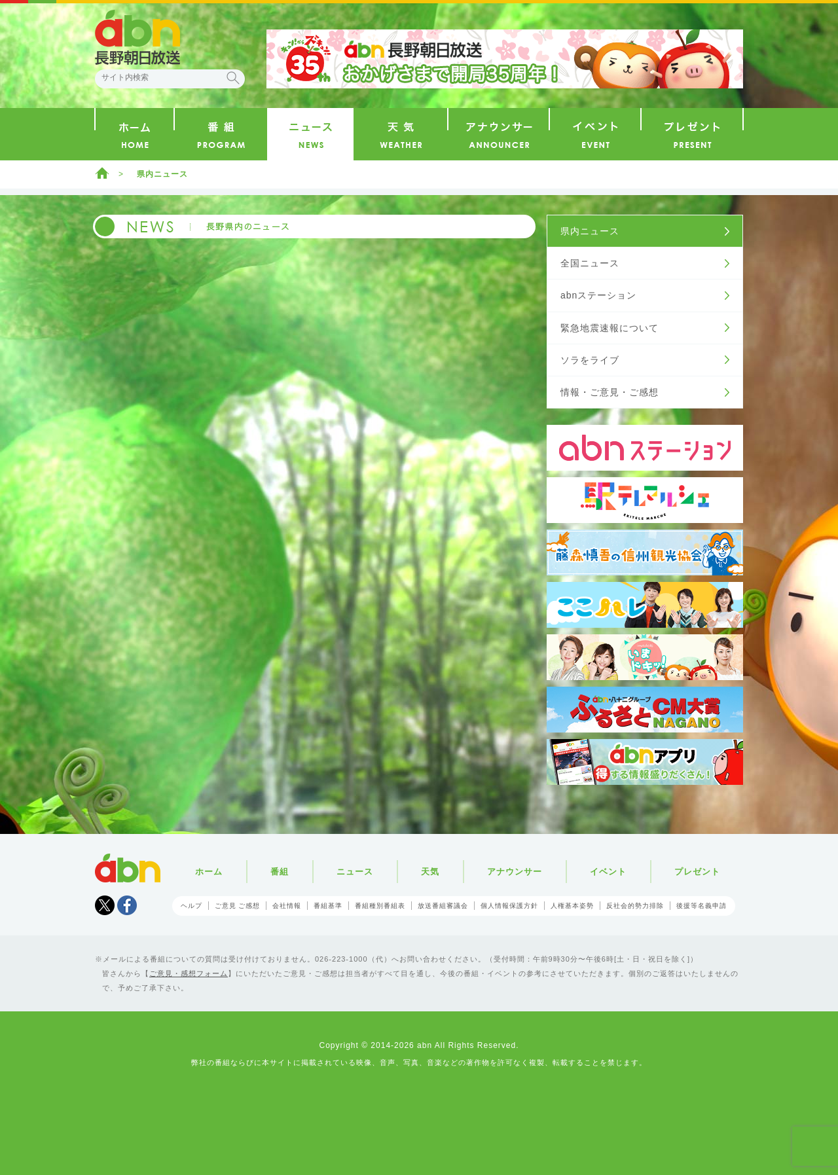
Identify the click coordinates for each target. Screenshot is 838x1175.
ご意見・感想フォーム (188, 973)
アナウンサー (514, 872)
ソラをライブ (589, 360)
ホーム (102, 173)
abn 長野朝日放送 (137, 37)
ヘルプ (191, 905)
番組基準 (328, 905)
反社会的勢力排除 (635, 905)
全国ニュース (589, 263)
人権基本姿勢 (572, 905)
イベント (608, 872)
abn (127, 868)
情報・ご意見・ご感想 (609, 392)
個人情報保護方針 (509, 905)
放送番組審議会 (443, 905)
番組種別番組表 (380, 905)
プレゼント (697, 872)
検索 (233, 77)
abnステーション (598, 295)
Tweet (105, 905)
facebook (127, 905)
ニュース (355, 872)
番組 (279, 872)
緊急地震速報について (609, 328)
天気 (430, 872)
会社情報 (286, 905)
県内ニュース (162, 174)
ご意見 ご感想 (238, 905)
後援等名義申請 (701, 905)
